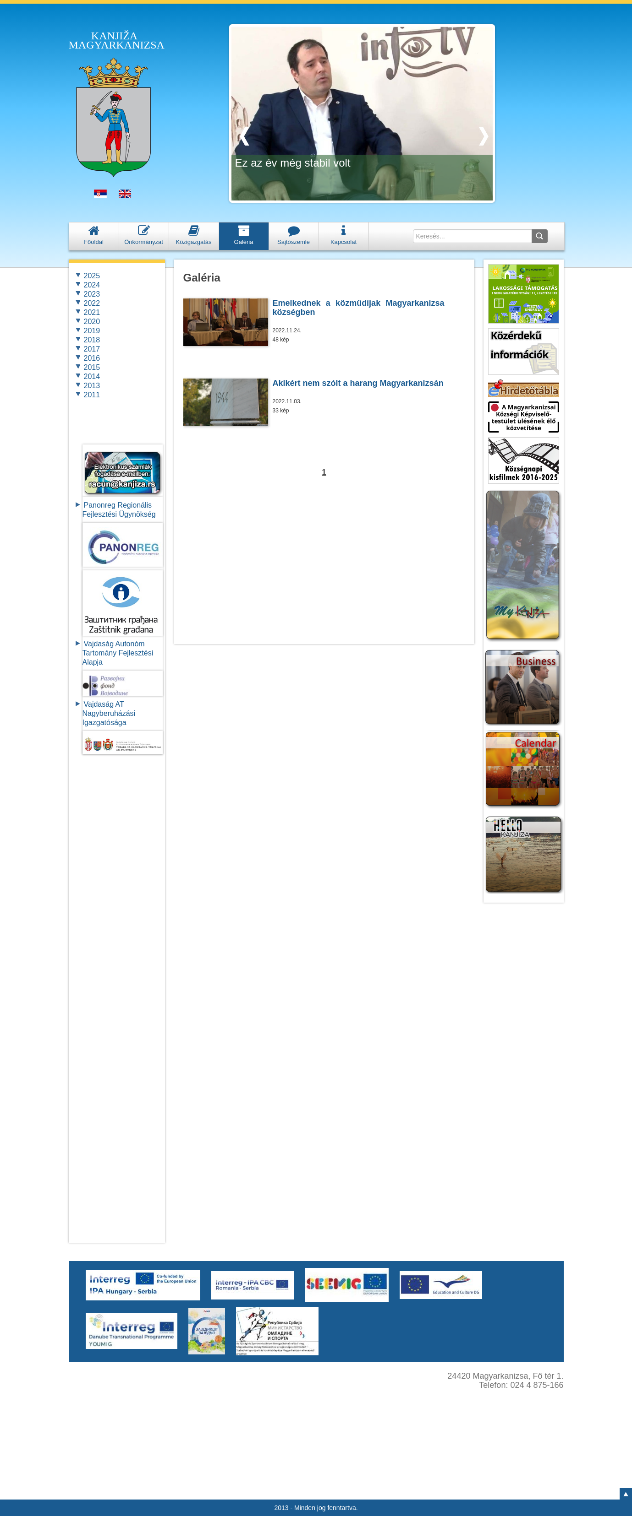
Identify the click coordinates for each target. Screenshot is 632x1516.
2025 (92, 276)
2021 (92, 312)
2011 (92, 395)
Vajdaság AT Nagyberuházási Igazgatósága (109, 713)
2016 (92, 358)
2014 (92, 376)
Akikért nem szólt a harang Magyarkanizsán (358, 383)
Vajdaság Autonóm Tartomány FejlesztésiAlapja (118, 653)
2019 (92, 331)
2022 (92, 303)
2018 (92, 340)
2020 (92, 321)
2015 (92, 367)
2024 (92, 285)
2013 (92, 386)
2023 (92, 294)
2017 (92, 349)
